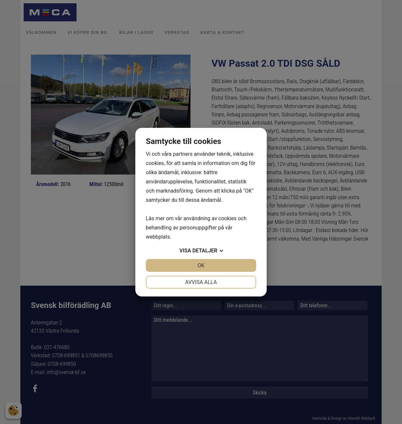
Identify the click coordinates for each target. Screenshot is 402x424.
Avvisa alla (201, 282)
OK (200, 265)
